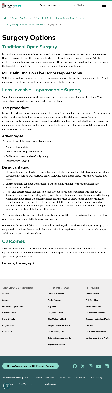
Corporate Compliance (44, 378)
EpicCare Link (92, 300)
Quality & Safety (9, 313)
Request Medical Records (59, 325)
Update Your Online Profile (98, 338)
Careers (5, 300)
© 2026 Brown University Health (16, 378)
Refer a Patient (92, 294)
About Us (6, 294)
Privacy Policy (96, 378)
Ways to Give (8, 325)
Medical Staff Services (95, 313)
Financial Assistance (57, 313)
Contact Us (7, 332)
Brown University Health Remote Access (30, 366)
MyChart (79, 5)
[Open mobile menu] (104, 5)
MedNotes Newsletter (96, 332)
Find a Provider (54, 300)
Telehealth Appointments (59, 338)
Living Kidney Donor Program (70, 18)
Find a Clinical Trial (56, 332)
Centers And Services (22, 18)
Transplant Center (44, 18)
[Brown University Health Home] (5, 18)
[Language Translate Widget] (49, 5)
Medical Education (94, 306)
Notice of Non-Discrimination (72, 378)
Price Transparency (27, 384)
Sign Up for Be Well (56, 344)
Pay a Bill (52, 306)
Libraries (89, 325)
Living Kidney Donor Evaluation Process (24, 24)
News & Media (8, 319)
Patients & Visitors (56, 294)
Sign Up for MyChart (57, 319)
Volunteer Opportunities (13, 306)
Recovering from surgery (18, 263)
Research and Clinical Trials (98, 319)
